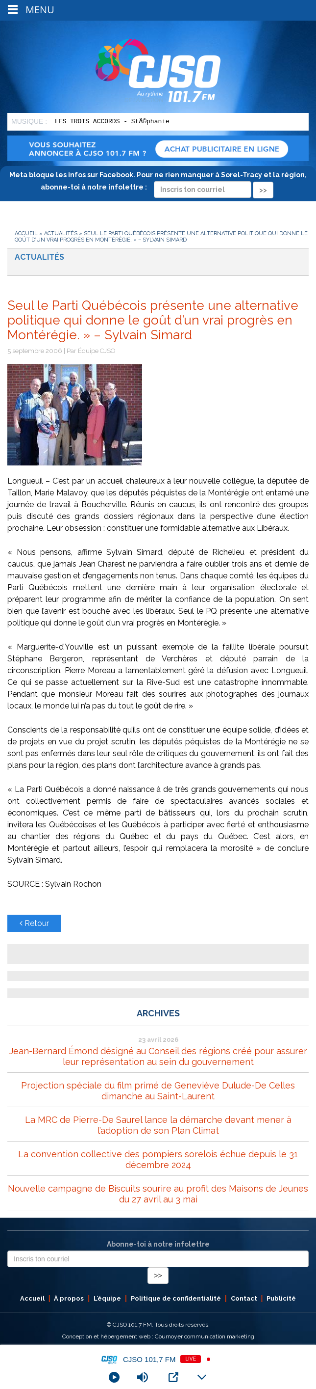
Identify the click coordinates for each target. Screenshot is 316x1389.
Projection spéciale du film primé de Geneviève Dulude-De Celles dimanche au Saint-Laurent (158, 1090)
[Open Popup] (173, 1377)
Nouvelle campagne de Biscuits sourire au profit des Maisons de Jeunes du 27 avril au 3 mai (158, 1193)
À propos (69, 1298)
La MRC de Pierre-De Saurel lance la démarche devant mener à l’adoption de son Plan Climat (158, 1125)
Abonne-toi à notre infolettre (158, 1244)
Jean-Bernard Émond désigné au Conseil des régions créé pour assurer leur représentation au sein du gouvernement (158, 1056)
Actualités (60, 233)
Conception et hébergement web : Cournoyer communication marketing (158, 1336)
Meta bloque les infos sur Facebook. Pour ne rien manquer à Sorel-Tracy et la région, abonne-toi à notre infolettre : (158, 182)
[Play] (114, 1377)
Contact (244, 1298)
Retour (34, 923)
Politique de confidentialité (176, 1298)
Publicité (281, 1298)
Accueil (26, 233)
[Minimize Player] (202, 1377)
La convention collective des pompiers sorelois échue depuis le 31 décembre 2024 (158, 1159)
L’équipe (107, 1298)
